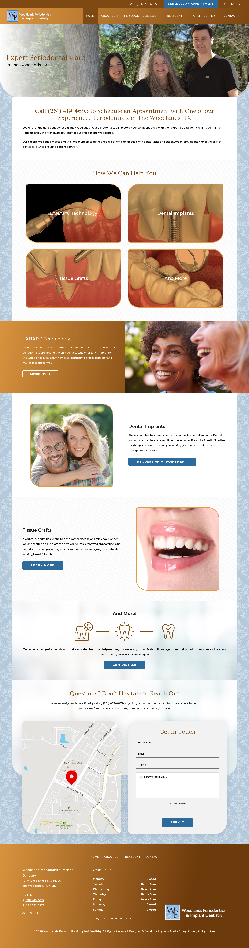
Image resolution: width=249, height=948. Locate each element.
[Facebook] (232, 4)
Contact (152, 856)
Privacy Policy (196, 931)
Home (94, 856)
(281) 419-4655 (144, 4)
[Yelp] (239, 4)
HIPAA (211, 931)
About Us (111, 856)
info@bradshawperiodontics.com (114, 918)
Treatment (131, 856)
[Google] (225, 4)
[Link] (29, 16)
